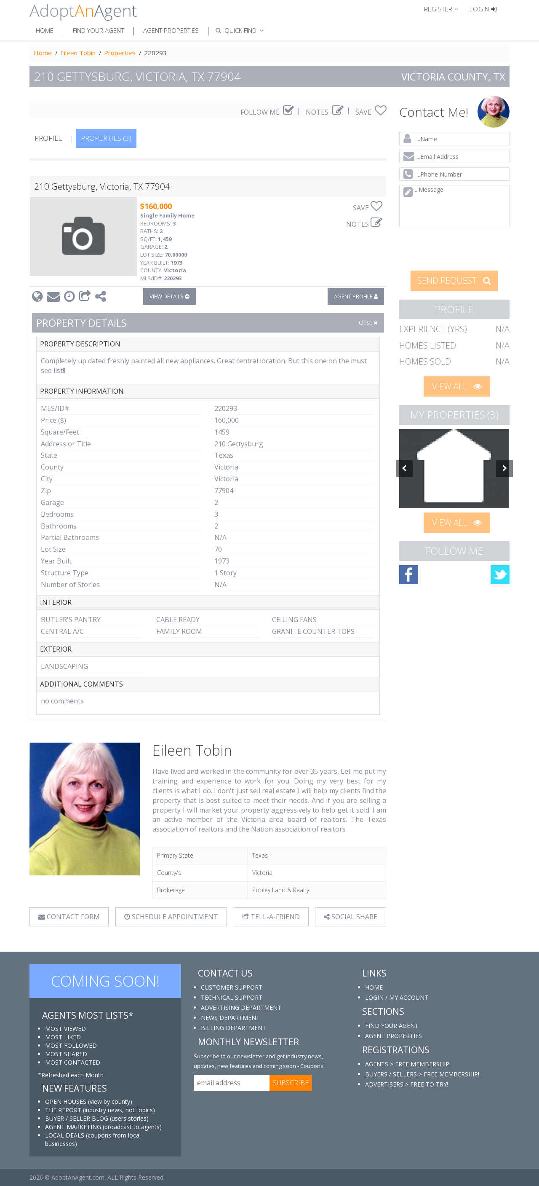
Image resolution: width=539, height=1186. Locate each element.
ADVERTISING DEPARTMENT (241, 1008)
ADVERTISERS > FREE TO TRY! (406, 1084)
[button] (445, 8)
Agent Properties (171, 30)
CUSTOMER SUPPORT (231, 987)
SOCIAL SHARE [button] (350, 916)
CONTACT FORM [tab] (69, 916)
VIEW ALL (457, 386)
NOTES (325, 112)
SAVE (371, 112)
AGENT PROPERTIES (393, 1036)
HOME (374, 987)
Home (44, 30)
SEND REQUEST (454, 280)
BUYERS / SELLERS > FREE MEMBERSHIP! (422, 1074)
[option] (454, 468)
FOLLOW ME (267, 112)
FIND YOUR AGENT (392, 1026)
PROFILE (48, 138)
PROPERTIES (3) (106, 138)
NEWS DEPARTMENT (230, 1018)
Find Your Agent (98, 30)
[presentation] (454, 247)
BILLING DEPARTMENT (233, 1028)
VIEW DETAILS (169, 296)
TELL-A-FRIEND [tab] (271, 916)
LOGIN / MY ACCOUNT (396, 997)
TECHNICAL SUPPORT (231, 997)
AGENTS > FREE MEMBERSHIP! (408, 1064)
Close (368, 322)
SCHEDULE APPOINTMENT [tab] (171, 916)
